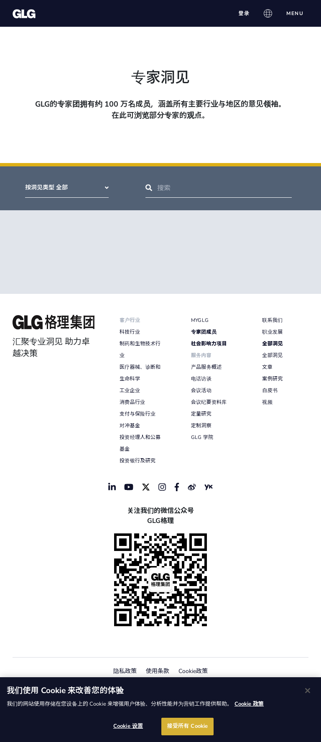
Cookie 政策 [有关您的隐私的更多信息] (249, 704)
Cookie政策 (193, 671)
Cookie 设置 (128, 726)
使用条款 (157, 671)
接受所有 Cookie (187, 726)
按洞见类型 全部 (67, 187)
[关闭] (307, 690)
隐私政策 (125, 671)
